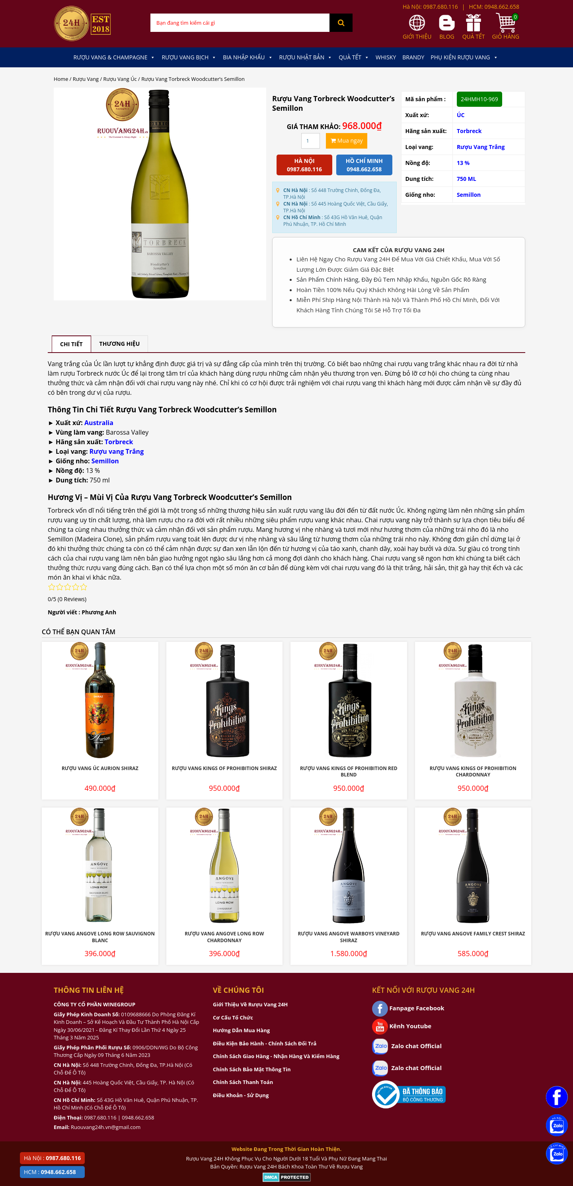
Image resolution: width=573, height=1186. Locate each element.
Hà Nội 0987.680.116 (304, 165)
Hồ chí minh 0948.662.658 (364, 165)
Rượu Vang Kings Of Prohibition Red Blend (349, 771)
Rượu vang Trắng (117, 451)
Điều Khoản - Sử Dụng (241, 1095)
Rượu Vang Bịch (189, 57)
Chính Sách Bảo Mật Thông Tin (251, 1069)
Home (61, 78)
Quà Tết (354, 57)
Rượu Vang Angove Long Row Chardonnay (224, 937)
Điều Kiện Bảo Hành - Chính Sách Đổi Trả (264, 1043)
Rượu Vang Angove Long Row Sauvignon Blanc (100, 937)
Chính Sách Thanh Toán (243, 1082)
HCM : (50, 1172)
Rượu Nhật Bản (306, 57)
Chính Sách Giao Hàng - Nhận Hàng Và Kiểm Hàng (276, 1056)
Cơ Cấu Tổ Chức (233, 1017)
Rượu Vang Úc (120, 78)
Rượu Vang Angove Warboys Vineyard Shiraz (349, 937)
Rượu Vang (86, 78)
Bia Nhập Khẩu (248, 57)
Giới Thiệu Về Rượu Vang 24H (250, 1004)
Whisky (386, 57)
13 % (463, 163)
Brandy (413, 57)
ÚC (461, 115)
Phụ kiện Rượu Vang (464, 57)
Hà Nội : (52, 1158)
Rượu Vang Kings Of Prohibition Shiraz (224, 768)
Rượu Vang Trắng (481, 147)
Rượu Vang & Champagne (114, 57)
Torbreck (469, 131)
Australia (98, 422)
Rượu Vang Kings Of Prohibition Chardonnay (473, 771)
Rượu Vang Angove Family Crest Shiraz (473, 933)
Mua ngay (347, 140)
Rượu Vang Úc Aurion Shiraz (100, 768)
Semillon (469, 194)
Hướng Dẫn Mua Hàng (241, 1030)
